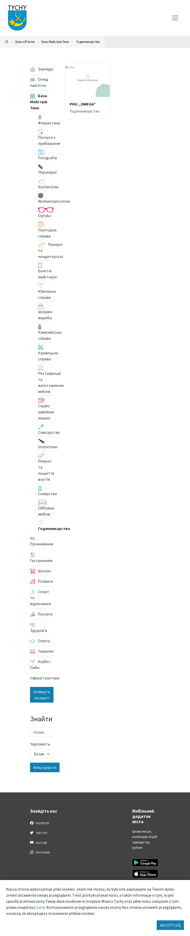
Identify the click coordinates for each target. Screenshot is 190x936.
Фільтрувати (44, 767)
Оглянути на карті (41, 694)
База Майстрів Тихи (55, 42)
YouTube (38, 842)
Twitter (38, 833)
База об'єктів (24, 42)
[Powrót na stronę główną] (6, 41)
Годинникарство (88, 42)
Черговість (40, 743)
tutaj (40, 907)
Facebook (39, 823)
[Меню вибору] (175, 18)
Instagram (40, 852)
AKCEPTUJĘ (170, 925)
